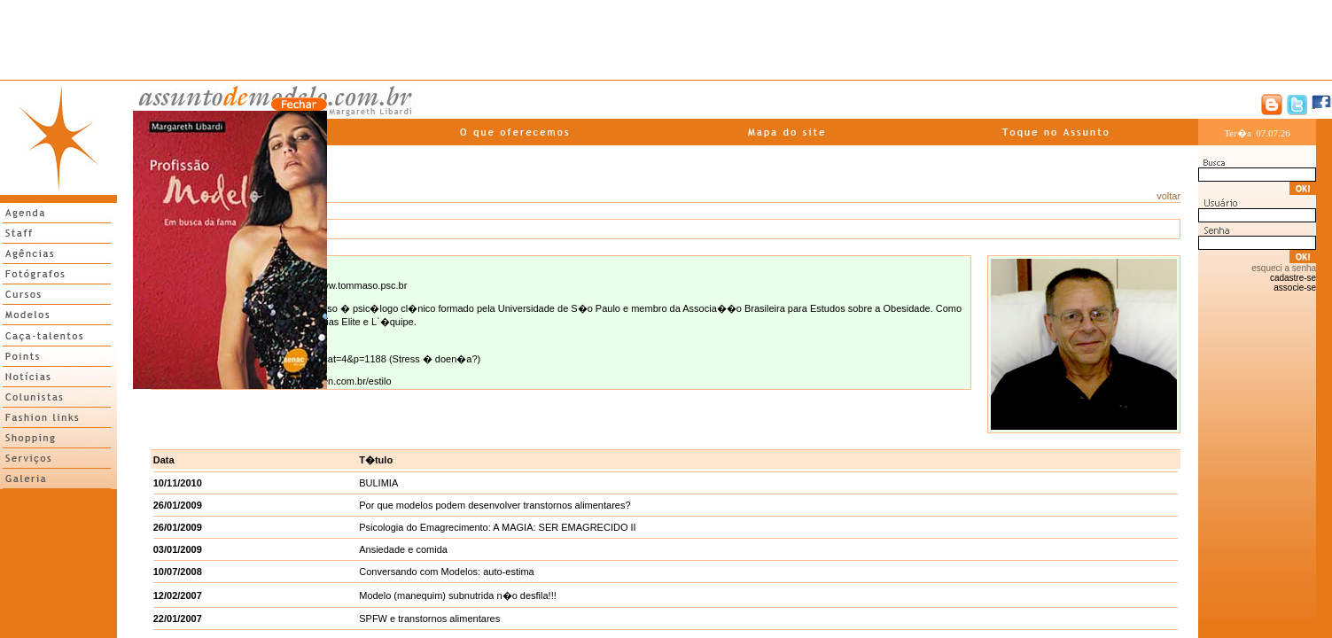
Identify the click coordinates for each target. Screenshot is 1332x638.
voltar (1168, 196)
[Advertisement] (666, 40)
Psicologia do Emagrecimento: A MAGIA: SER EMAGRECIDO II (497, 527)
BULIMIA (378, 483)
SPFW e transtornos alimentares (429, 618)
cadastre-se (1293, 278)
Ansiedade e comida (403, 549)
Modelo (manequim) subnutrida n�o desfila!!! (458, 595)
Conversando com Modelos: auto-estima (446, 571)
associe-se (1295, 287)
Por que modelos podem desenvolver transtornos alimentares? (494, 505)
